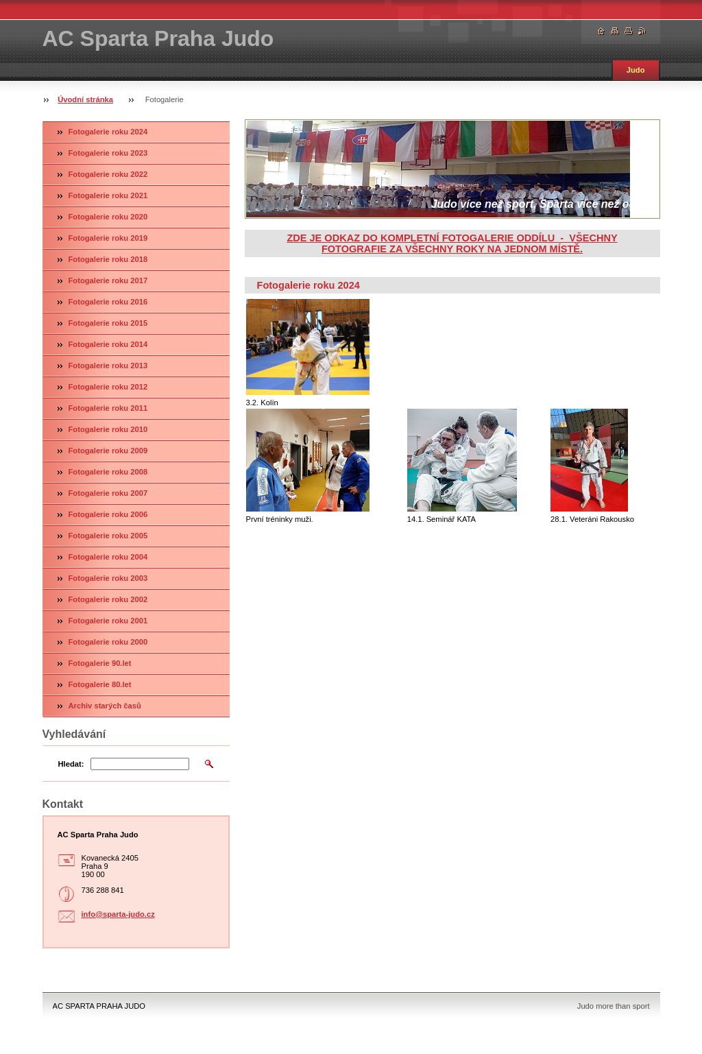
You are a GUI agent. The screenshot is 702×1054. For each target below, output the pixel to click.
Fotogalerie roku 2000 (108, 642)
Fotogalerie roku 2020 (108, 217)
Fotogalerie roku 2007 (108, 493)
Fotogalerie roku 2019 (108, 238)
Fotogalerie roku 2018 (108, 259)
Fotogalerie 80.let (100, 684)
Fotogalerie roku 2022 (108, 174)
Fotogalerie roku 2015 (108, 323)
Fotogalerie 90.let (100, 663)
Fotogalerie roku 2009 (108, 450)
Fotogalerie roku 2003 (108, 578)
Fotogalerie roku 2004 (108, 557)
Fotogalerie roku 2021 (108, 195)
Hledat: (71, 764)
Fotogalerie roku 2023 (108, 153)
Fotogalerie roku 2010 (108, 429)
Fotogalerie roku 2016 (108, 302)
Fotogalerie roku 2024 (108, 132)
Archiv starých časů (105, 706)
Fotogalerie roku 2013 (108, 365)
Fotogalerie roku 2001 (108, 620)
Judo (636, 70)
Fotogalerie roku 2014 (108, 344)
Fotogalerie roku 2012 (108, 387)
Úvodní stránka (85, 99)
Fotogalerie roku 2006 (108, 514)
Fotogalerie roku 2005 (108, 535)
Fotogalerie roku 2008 (108, 472)
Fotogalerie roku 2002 (108, 599)
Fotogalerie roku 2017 (108, 280)
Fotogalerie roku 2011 (108, 408)
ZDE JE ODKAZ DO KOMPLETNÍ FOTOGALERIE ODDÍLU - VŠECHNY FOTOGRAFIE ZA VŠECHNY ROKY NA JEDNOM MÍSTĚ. (452, 243)
